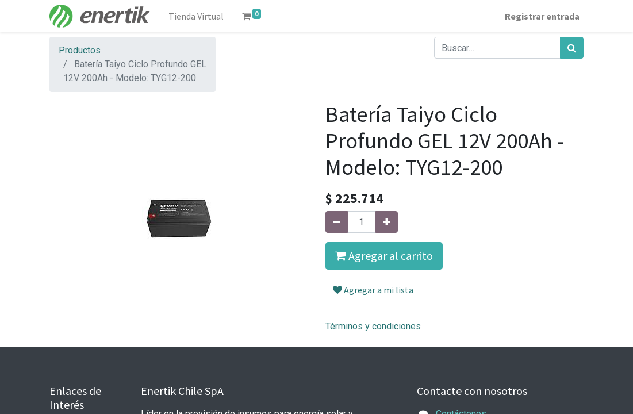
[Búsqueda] (572, 48)
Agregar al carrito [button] (384, 255)
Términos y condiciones (373, 326)
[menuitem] (196, 16)
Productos (80, 50)
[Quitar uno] (336, 222)
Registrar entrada (542, 16)
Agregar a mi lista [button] (373, 290)
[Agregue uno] (386, 222)
